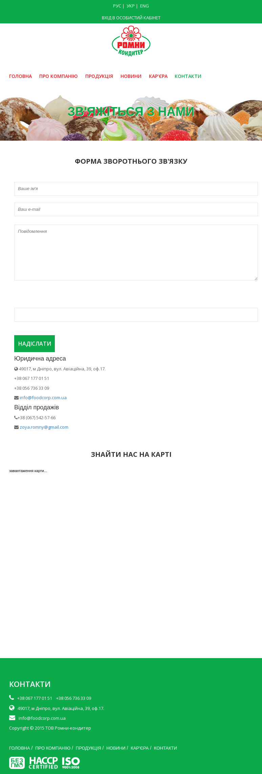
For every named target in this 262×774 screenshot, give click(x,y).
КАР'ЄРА (158, 76)
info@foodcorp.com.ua (43, 397)
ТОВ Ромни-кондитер (68, 728)
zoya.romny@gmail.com (43, 427)
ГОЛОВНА (20, 76)
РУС (117, 6)
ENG (144, 6)
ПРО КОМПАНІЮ (58, 76)
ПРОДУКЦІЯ (99, 76)
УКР (131, 6)
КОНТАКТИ (188, 76)
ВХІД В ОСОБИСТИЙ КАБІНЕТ (131, 18)
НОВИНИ (131, 76)
